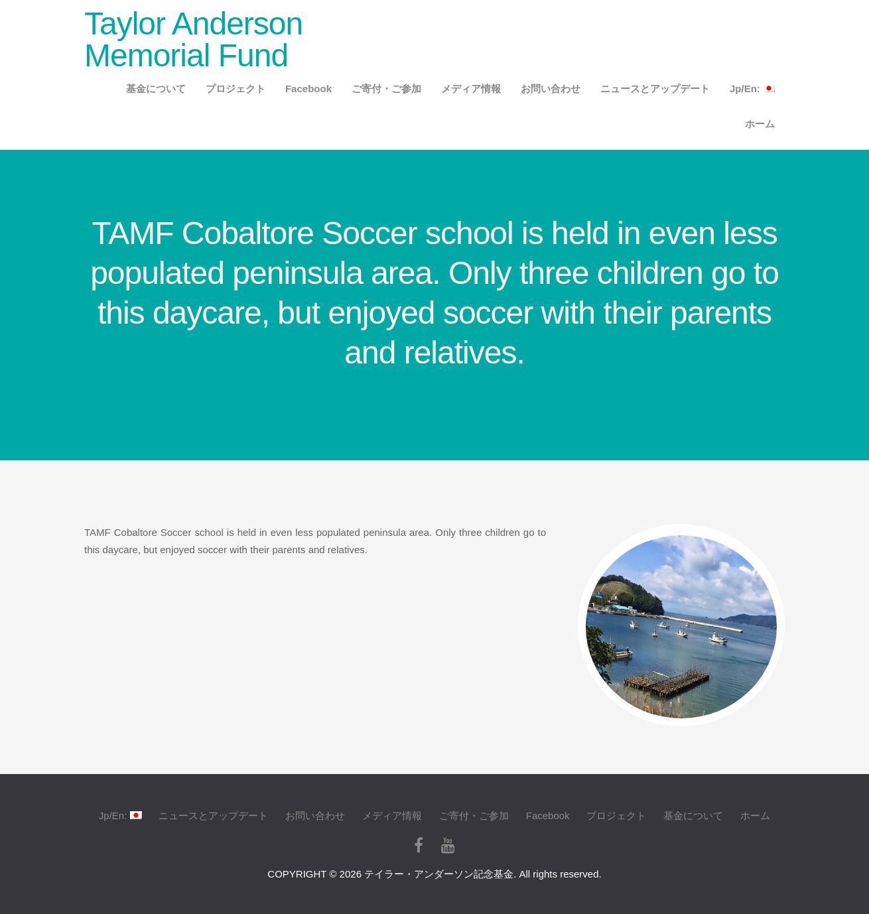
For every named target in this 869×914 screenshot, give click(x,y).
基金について (156, 88)
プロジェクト (235, 88)
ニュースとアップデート (655, 88)
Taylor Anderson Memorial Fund (193, 39)
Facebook (308, 88)
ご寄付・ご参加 (386, 88)
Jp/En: (752, 88)
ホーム (760, 123)
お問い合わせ (550, 88)
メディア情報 (471, 88)
